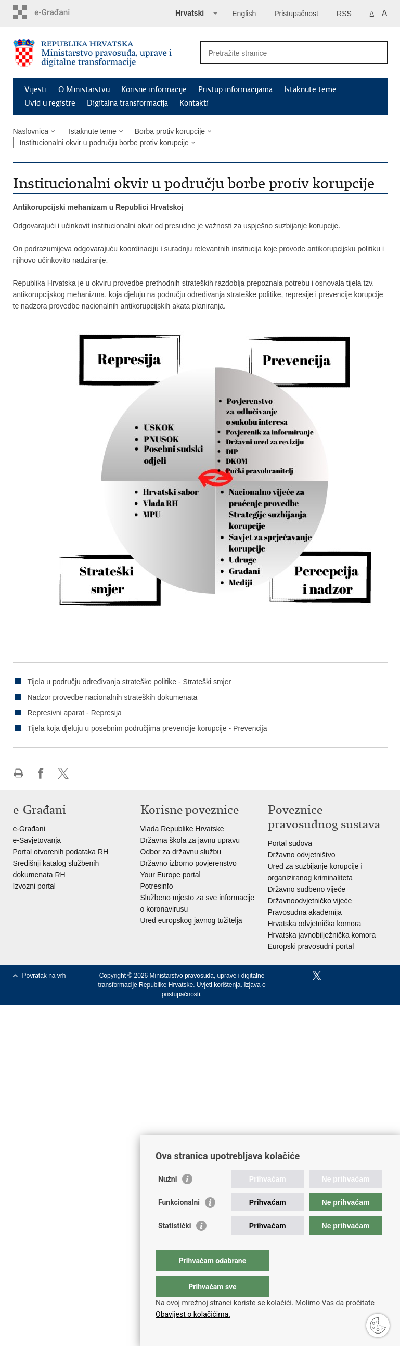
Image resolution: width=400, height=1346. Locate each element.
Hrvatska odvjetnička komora (315, 923)
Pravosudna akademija (305, 912)
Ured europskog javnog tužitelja (191, 920)
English (244, 13)
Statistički (174, 1246)
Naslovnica (30, 131)
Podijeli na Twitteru (63, 773)
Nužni (167, 1200)
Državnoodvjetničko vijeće (310, 900)
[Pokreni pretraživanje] (375, 52)
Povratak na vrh (44, 975)
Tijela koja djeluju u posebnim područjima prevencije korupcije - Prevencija (147, 728)
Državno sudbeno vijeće (306, 889)
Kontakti (194, 103)
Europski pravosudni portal (311, 946)
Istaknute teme (310, 89)
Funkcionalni (179, 1223)
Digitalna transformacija (127, 103)
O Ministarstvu (84, 89)
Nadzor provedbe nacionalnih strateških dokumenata (113, 697)
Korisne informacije (154, 89)
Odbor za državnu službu (181, 852)
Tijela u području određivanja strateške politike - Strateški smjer (129, 681)
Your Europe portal (170, 874)
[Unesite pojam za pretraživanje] (282, 52)
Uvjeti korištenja (219, 985)
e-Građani (29, 829)
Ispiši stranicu (18, 773)
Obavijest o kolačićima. (193, 1314)
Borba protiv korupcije (170, 131)
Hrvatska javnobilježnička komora (322, 935)
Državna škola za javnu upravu (190, 840)
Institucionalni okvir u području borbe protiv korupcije (104, 142)
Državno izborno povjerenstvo (188, 863)
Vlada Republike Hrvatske (182, 829)
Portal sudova (290, 843)
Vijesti (35, 89)
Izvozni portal (34, 886)
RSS (344, 13)
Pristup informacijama (235, 89)
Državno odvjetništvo (302, 855)
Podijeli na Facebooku (40, 773)
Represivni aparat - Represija (75, 713)
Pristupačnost (296, 13)
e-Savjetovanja (37, 840)
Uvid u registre (49, 103)
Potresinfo (156, 886)
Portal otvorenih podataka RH (61, 852)
